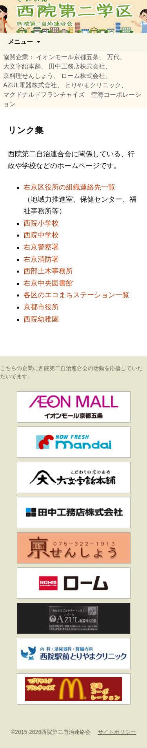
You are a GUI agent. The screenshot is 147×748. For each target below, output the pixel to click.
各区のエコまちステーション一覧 (76, 295)
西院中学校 (41, 235)
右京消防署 (41, 259)
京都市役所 (41, 307)
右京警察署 (41, 247)
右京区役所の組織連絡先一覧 (69, 187)
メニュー (20, 41)
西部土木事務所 (48, 271)
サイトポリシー (117, 732)
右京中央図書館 (48, 283)
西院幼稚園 (41, 319)
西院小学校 (41, 223)
